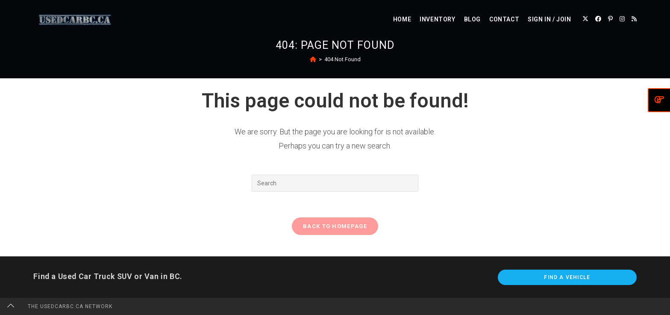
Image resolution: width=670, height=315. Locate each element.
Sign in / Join (549, 19)
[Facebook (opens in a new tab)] (598, 19)
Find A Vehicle (567, 277)
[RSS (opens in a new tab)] (634, 19)
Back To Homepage (335, 226)
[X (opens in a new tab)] (585, 19)
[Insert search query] (335, 183)
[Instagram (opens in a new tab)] (622, 19)
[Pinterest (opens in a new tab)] (610, 19)
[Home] (313, 59)
